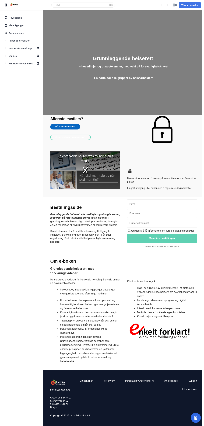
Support (193, 380)
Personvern (109, 380)
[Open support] (196, 418)
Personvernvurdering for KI (139, 380)
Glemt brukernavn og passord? (70, 137)
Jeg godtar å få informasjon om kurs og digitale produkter (161, 230)
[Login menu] (175, 5)
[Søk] (81, 5)
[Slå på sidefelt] (6, 5)
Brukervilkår (86, 380)
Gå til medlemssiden (65, 126)
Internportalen (189, 389)
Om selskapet (171, 380)
